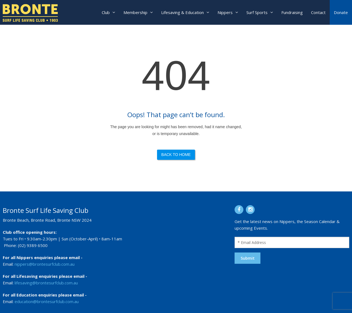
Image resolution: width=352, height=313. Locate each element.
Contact (318, 12)
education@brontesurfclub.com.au (47, 301)
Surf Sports (257, 12)
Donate (341, 12)
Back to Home (176, 154)
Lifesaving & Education (182, 12)
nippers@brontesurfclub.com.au (45, 264)
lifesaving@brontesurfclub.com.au (46, 282)
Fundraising (292, 12)
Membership (135, 12)
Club (106, 12)
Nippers (225, 12)
